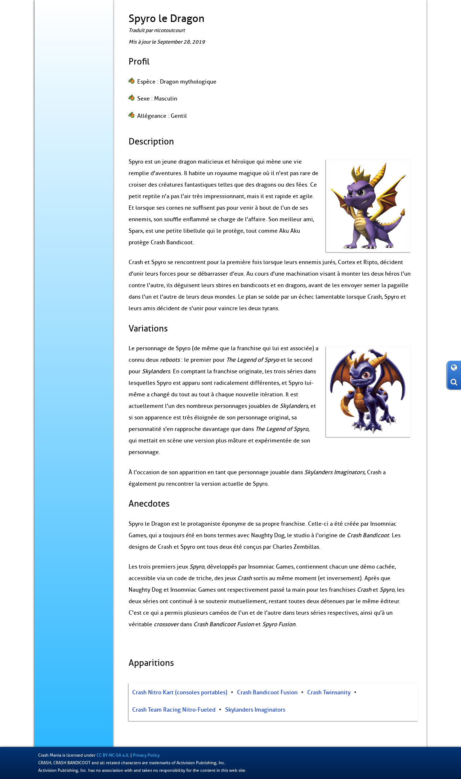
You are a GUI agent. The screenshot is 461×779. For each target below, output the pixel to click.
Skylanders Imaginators (255, 709)
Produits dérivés (60, 128)
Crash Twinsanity (328, 692)
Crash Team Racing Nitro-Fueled (173, 709)
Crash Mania (49, 755)
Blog (47, 68)
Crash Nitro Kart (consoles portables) (179, 692)
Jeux (47, 83)
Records (51, 143)
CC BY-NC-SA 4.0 (112, 755)
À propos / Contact (63, 173)
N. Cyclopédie (74, 98)
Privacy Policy (146, 755)
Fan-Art (50, 158)
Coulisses (52, 113)
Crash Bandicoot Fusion (267, 692)
